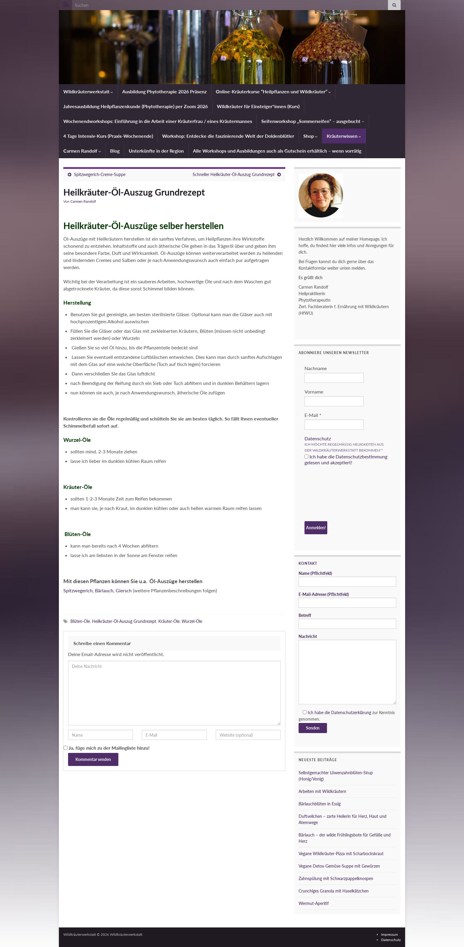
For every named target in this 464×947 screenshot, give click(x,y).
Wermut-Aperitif (314, 903)
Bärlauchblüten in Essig (320, 803)
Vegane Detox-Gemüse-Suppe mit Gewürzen (339, 865)
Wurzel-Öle (192, 621)
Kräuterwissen (344, 136)
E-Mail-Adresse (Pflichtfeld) (347, 600)
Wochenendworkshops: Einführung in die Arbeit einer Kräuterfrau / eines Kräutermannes (157, 121)
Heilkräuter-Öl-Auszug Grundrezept (124, 621)
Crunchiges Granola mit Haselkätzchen (334, 890)
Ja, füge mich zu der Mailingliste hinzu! (107, 748)
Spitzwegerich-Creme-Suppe (99, 174)
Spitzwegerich (78, 590)
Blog (115, 150)
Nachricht (347, 669)
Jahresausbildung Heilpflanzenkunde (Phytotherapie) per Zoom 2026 (135, 106)
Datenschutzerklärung (351, 712)
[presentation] (328, 494)
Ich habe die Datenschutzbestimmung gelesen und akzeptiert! (345, 459)
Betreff (347, 621)
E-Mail (312, 415)
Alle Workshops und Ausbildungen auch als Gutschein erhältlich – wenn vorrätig (277, 150)
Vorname (313, 391)
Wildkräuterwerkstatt (88, 91)
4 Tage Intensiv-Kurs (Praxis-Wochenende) (108, 136)
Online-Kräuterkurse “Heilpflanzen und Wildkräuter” (273, 91)
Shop (310, 136)
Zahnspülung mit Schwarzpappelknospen (336, 878)
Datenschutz (317, 438)
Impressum (389, 934)
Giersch (124, 590)
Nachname (315, 368)
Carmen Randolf (82, 150)
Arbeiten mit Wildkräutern (322, 791)
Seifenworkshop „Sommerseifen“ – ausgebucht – (312, 121)
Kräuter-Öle (169, 621)
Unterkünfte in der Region (156, 150)
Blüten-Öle (80, 621)
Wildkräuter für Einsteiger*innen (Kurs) (258, 106)
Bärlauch (104, 590)
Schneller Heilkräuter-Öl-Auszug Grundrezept (234, 174)
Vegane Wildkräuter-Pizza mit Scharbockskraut (341, 853)
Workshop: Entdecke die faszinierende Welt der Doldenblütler (228, 136)
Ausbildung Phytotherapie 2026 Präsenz (164, 91)
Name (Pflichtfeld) (347, 579)
